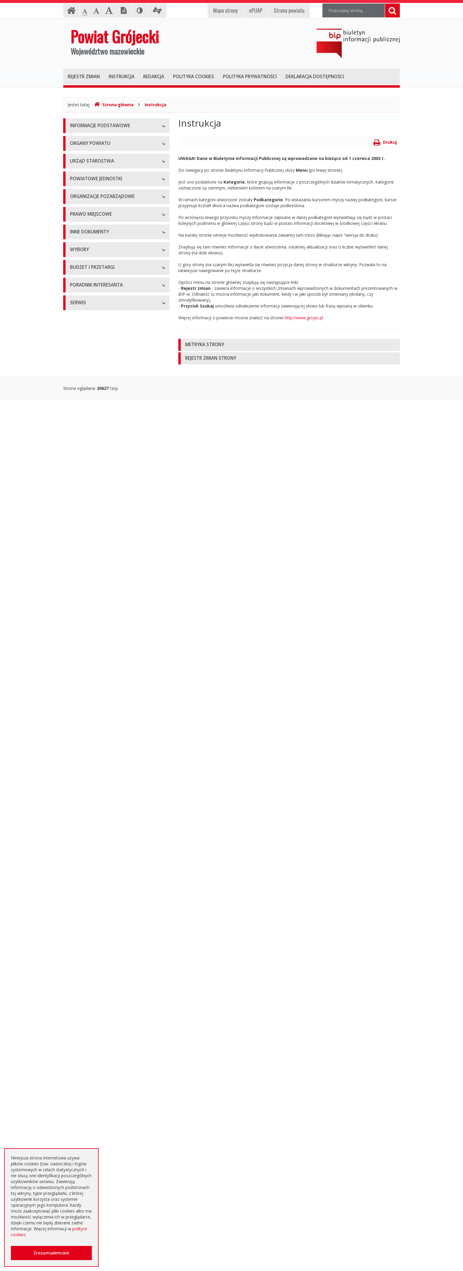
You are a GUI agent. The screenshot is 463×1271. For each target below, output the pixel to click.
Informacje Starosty (89, 703)
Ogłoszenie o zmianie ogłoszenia (101, 978)
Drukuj (385, 142)
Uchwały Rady (83, 533)
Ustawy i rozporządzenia (93, 677)
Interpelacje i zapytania (92, 796)
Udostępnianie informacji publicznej (104, 153)
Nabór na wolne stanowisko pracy (102, 294)
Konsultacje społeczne (91, 449)
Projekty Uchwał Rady (91, 613)
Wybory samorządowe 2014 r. (98, 840)
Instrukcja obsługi (87, 140)
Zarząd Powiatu (85, 210)
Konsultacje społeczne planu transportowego (113, 770)
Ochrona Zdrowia (86, 365)
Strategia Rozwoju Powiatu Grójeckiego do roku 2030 (111, 629)
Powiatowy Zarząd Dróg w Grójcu (102, 339)
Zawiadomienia (84, 730)
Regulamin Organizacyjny (94, 520)
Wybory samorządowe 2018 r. (98, 854)
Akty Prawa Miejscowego (94, 560)
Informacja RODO (87, 166)
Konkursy (79, 281)
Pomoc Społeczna (87, 379)
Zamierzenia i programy (92, 690)
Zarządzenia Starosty (90, 573)
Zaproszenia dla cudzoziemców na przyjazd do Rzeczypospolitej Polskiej (111, 1144)
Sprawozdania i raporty (92, 663)
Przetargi (78, 911)
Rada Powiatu (83, 197)
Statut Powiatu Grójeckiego (96, 600)
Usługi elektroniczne (89, 1128)
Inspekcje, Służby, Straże (93, 405)
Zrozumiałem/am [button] (51, 1253)
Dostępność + (83, 1187)
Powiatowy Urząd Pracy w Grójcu (102, 392)
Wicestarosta (82, 237)
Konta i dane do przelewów (96, 1174)
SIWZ (75, 938)
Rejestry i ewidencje (89, 716)
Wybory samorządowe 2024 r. (98, 867)
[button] (289, 345)
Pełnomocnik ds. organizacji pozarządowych (112, 476)
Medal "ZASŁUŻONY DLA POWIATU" (105, 587)
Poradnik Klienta (85, 1088)
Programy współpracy (91, 436)
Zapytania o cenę (86, 1031)
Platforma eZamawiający (94, 898)
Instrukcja (155, 104)
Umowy (77, 925)
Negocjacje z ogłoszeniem (95, 991)
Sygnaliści (79, 1200)
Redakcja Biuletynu (88, 1231)
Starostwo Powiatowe (91, 268)
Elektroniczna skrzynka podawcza (102, 1102)
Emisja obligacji (85, 1057)
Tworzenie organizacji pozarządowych (106, 489)
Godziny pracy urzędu (90, 1161)
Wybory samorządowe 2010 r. (98, 827)
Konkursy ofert (84, 463)
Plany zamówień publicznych (97, 1044)
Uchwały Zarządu (86, 547)
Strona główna (113, 104)
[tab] (289, 345)
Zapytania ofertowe (89, 1004)
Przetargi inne (83, 1017)
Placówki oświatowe (89, 325)
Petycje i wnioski (86, 783)
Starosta (78, 224)
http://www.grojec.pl (304, 317)
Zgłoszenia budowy (88, 743)
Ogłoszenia (81, 951)
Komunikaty (81, 756)
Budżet (77, 964)
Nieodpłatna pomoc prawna (97, 1115)
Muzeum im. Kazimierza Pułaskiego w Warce (113, 352)
